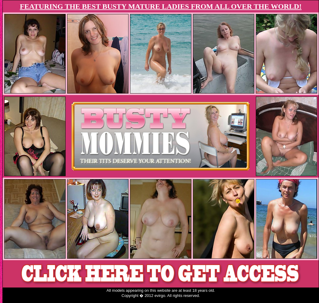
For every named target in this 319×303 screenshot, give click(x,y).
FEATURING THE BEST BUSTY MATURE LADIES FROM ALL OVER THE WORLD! (160, 6)
